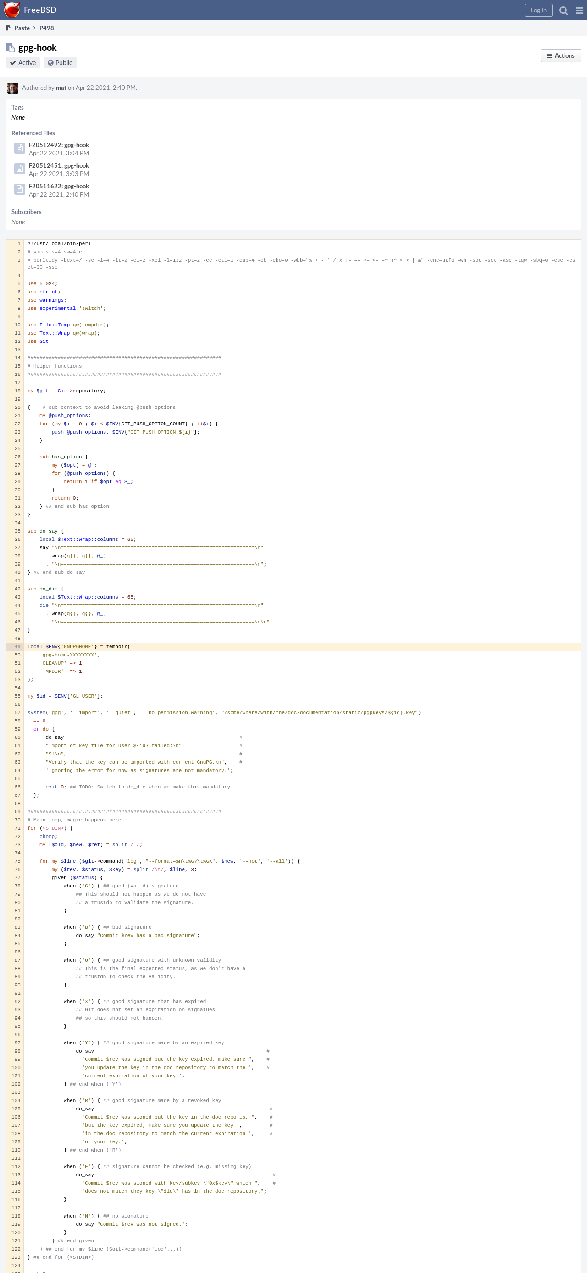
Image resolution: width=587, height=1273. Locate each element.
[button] (579, 10)
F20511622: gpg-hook (59, 186)
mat (61, 87)
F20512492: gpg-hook (59, 145)
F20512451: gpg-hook (59, 165)
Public (63, 62)
